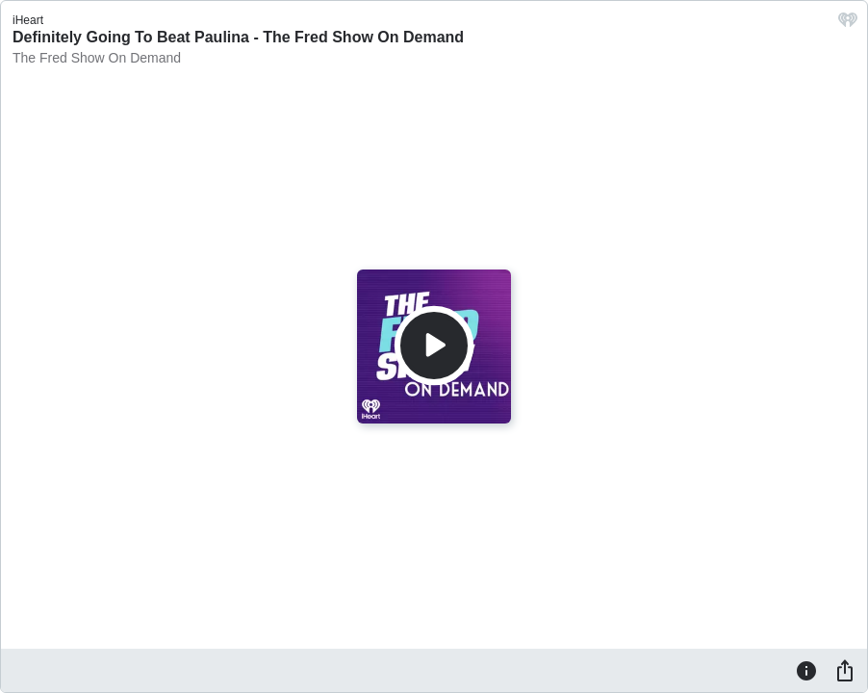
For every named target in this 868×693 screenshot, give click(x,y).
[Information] (806, 670)
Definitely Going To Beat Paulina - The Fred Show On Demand (238, 37)
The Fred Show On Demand (97, 57)
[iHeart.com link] (847, 24)
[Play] (434, 345)
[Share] (845, 670)
